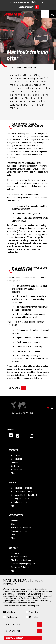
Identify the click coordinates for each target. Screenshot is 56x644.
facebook (9, 435)
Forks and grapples (19, 531)
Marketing (33, 617)
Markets (13, 450)
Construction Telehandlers (22, 488)
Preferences (13, 617)
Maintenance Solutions (21, 560)
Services (13, 548)
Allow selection (24, 631)
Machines (14, 482)
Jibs (13, 535)
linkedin (33, 435)
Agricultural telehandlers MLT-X (24, 495)
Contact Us (17, 388)
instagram (20, 435)
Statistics (33, 612)
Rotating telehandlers (20, 498)
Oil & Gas (15, 466)
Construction (16, 459)
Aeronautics (16, 469)
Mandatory (12, 612)
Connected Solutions (20, 567)
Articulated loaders (19, 502)
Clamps (14, 524)
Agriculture (15, 455)
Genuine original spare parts (23, 564)
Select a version (28, 7)
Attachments (16, 515)
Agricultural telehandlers (21, 491)
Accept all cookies (24, 638)
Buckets (14, 520)
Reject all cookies (24, 624)
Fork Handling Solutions (21, 527)
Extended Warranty (19, 556)
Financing (15, 553)
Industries (15, 462)
